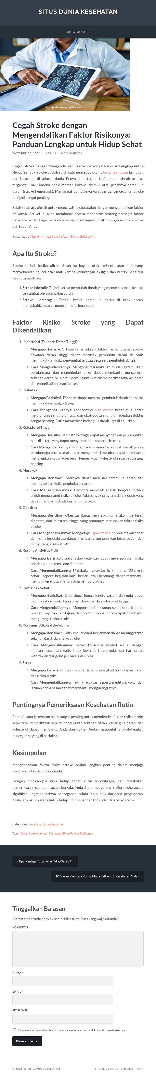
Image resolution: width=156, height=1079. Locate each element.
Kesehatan (36, 824)
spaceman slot (103, 533)
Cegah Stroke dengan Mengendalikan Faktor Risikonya (56, 833)
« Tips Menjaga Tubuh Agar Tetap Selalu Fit (45, 861)
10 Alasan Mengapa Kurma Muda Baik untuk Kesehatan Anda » (97, 876)
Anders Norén (121, 1068)
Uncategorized (54, 824)
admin (50, 153)
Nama (17, 972)
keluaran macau (115, 172)
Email (17, 991)
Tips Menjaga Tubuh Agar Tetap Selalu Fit (62, 236)
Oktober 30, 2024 (26, 153)
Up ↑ (140, 1068)
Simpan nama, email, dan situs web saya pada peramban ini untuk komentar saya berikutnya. (72, 1030)
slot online (104, 410)
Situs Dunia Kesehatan (78, 11)
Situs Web (20, 1010)
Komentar (21, 927)
